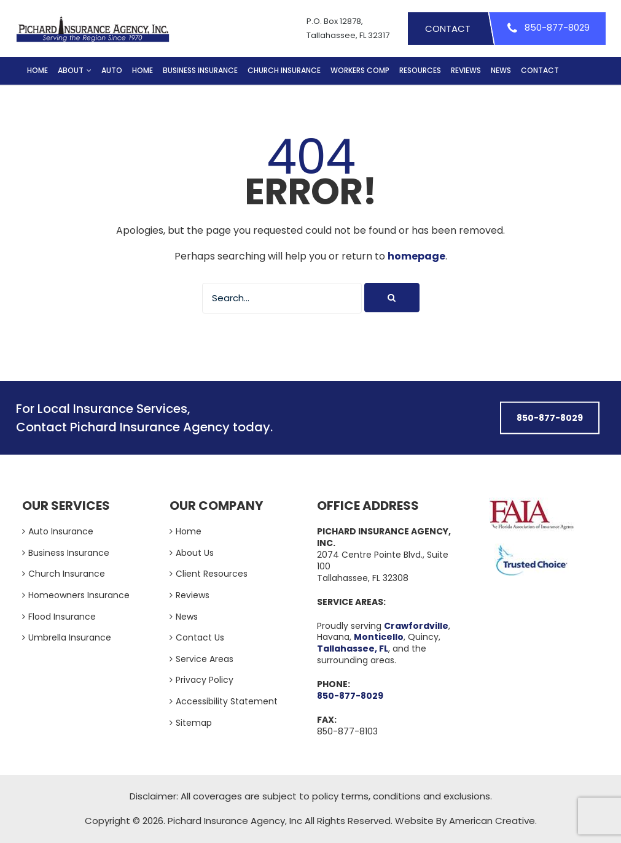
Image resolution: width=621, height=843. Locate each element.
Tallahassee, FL (352, 648)
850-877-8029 (350, 696)
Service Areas (204, 659)
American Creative (492, 820)
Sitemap (194, 723)
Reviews (192, 595)
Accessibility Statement (227, 701)
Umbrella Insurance (69, 637)
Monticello (379, 637)
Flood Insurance (62, 616)
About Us (195, 553)
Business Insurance (68, 553)
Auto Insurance (60, 531)
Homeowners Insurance (79, 595)
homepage (416, 256)
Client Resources (212, 574)
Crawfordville (416, 626)
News (187, 616)
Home (188, 531)
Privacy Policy (204, 680)
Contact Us (200, 637)
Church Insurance (66, 574)
